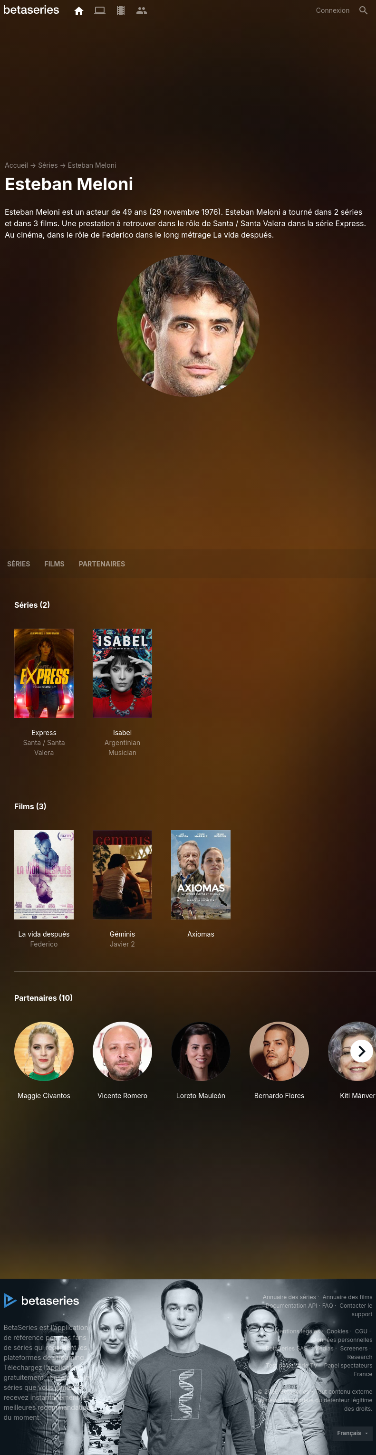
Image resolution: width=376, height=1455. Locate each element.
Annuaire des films (347, 1297)
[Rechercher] (364, 10)
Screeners (353, 1348)
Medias (324, 1348)
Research (360, 1356)
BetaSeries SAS (287, 1348)
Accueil (16, 165)
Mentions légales (297, 1331)
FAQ (327, 1305)
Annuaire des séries (289, 1297)
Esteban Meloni (92, 165)
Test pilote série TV (292, 1365)
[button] (44, 1061)
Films (54, 564)
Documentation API (292, 1305)
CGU (361, 1331)
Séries (48, 165)
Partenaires (102, 564)
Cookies (337, 1331)
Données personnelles (342, 1339)
